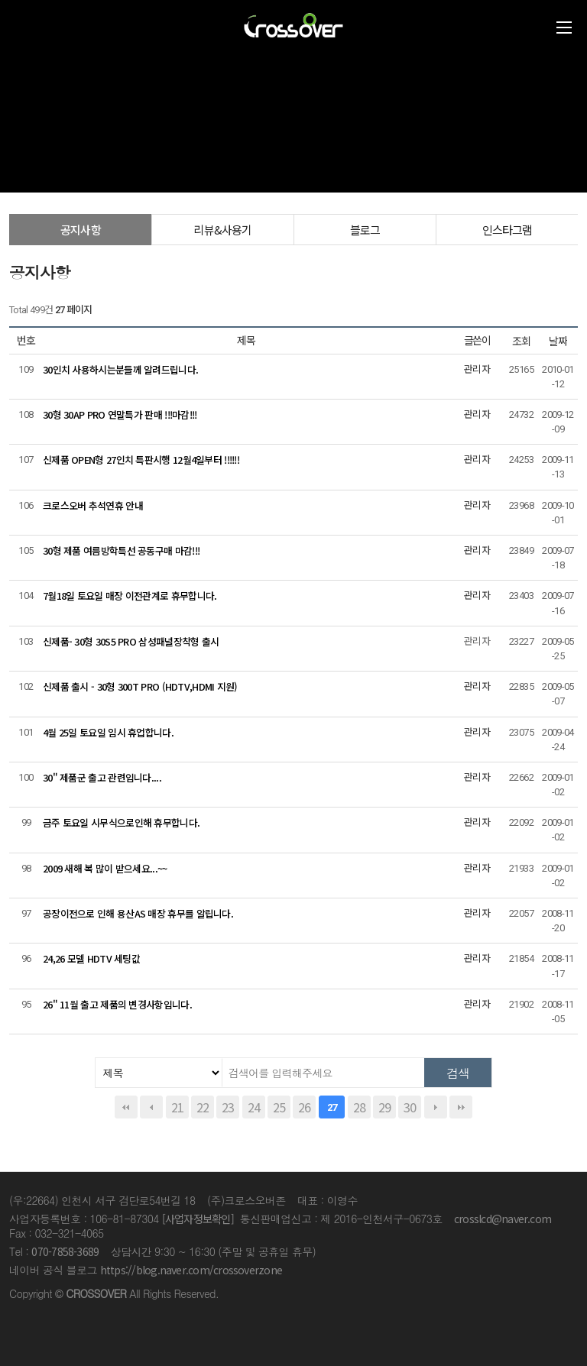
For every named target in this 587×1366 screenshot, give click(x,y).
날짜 (558, 340)
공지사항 (80, 230)
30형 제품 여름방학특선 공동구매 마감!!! (121, 550)
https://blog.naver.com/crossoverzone (191, 1269)
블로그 (365, 230)
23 (228, 1107)
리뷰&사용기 (222, 230)
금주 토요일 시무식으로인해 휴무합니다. (121, 822)
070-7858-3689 (65, 1251)
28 (359, 1107)
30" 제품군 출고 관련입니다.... (102, 777)
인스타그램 (507, 230)
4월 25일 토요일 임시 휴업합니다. (108, 732)
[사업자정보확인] (198, 1218)
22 (202, 1107)
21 (177, 1107)
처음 (126, 1107)
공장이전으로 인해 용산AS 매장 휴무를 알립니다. (138, 913)
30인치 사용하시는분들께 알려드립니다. (120, 369)
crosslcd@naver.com (502, 1218)
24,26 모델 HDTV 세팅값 (91, 958)
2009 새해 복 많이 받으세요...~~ (105, 868)
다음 (435, 1107)
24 (254, 1107)
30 (410, 1107)
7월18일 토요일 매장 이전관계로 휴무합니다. (129, 595)
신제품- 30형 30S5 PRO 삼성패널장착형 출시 (131, 641)
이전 (151, 1107)
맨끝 (460, 1107)
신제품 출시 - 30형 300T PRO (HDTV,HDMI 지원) (140, 686)
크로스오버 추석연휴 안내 (93, 505)
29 (384, 1107)
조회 (521, 340)
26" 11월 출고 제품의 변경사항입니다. (117, 1004)
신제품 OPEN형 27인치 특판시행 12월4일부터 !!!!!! (141, 459)
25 (279, 1107)
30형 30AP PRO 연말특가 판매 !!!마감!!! (120, 414)
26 (304, 1107)
